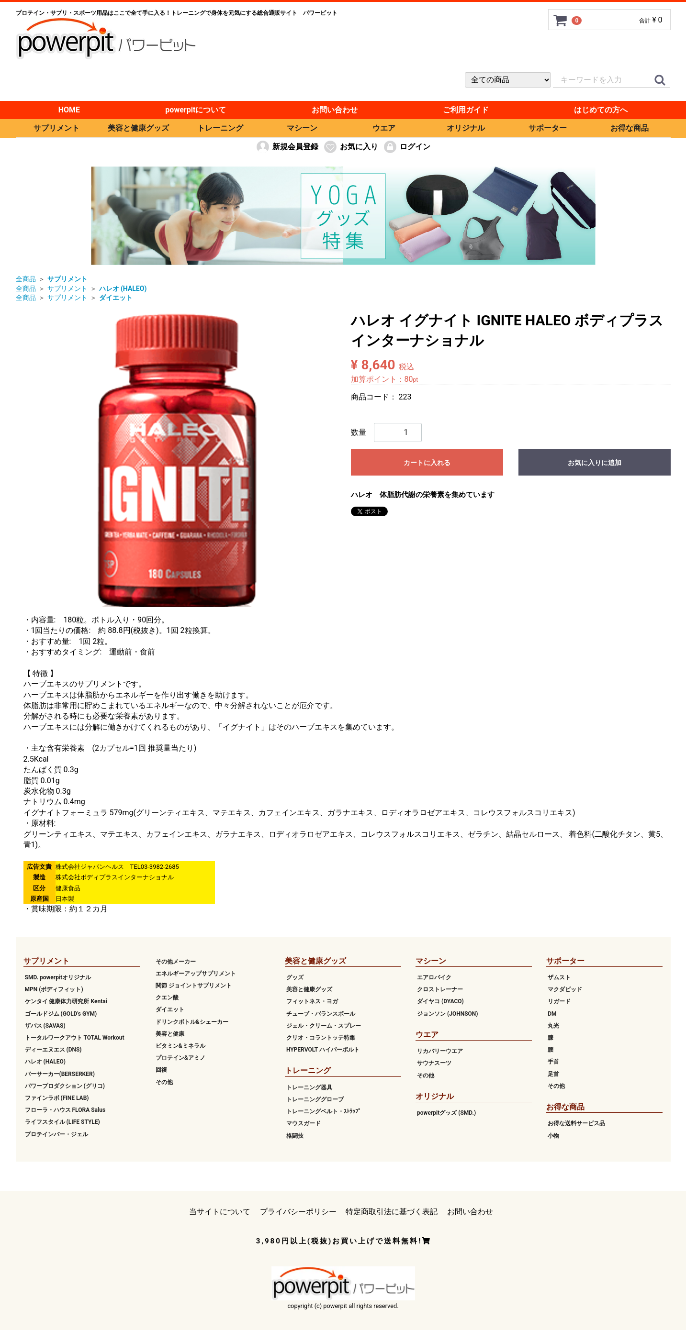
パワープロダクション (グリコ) (65, 1086)
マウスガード (303, 1123)
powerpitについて (195, 109)
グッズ (295, 977)
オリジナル (466, 128)
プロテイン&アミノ (180, 1057)
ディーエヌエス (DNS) (53, 1049)
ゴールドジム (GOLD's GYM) (61, 1013)
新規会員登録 (287, 147)
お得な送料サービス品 (576, 1123)
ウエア (383, 128)
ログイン (406, 147)
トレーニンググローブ (315, 1099)
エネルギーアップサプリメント (196, 973)
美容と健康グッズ (138, 128)
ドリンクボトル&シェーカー (192, 1021)
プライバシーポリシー (298, 1211)
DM (552, 1013)
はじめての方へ (601, 109)
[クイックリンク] (660, 80)
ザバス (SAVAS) (45, 1025)
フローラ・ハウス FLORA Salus (65, 1110)
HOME (69, 109)
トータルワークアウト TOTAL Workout (74, 1037)
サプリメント (56, 128)
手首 (553, 1061)
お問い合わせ (335, 109)
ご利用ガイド (466, 109)
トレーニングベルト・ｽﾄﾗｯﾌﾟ (323, 1111)
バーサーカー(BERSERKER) (60, 1073)
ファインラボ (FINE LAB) (57, 1098)
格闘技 (295, 1135)
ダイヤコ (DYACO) (440, 1001)
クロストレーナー (440, 989)
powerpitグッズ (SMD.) (446, 1112)
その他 (164, 1081)
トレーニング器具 (309, 1087)
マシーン (302, 128)
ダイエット (170, 1009)
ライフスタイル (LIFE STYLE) (62, 1122)
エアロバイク (434, 977)
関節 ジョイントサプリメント (194, 985)
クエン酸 (167, 997)
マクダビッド (565, 989)
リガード (559, 1001)
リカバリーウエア (440, 1051)
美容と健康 (170, 1034)
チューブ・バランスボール (320, 1013)
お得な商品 (629, 128)
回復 (161, 1069)
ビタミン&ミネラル (180, 1045)
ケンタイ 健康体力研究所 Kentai (66, 1001)
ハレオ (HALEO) (45, 1061)
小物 (553, 1135)
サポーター (548, 128)
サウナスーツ (434, 1063)
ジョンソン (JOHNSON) (447, 1013)
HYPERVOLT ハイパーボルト (323, 1049)
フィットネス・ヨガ (312, 1001)
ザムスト (559, 977)
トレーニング (220, 128)
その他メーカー (176, 961)
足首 (553, 1073)
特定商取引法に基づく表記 (392, 1211)
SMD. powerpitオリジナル (58, 977)
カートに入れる (427, 462)
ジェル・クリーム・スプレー (323, 1025)
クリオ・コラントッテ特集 (320, 1037)
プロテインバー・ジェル (56, 1133)
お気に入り (350, 147)
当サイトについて (219, 1211)
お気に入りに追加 (594, 462)
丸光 (553, 1025)
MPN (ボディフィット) (54, 989)
